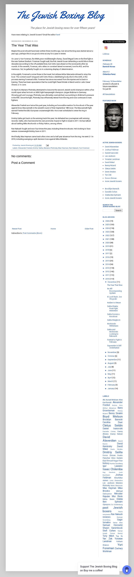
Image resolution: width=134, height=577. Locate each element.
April (110, 378)
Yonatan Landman (112, 159)
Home (53, 229)
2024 (107, 228)
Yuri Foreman (84, 148)
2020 (107, 243)
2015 (107, 261)
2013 (107, 268)
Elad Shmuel (108, 461)
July (109, 367)
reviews (106, 517)
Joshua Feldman (112, 150)
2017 (107, 253)
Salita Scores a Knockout (113, 315)
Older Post (89, 229)
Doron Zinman (111, 178)
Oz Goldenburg (117, 504)
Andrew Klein (117, 405)
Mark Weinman (117, 486)
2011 (107, 275)
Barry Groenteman (113, 409)
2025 (107, 224)
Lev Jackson (110, 156)
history (106, 463)
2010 (107, 279)
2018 (107, 250)
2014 (107, 264)
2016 (107, 257)
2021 (107, 239)
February (111, 385)
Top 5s (119, 536)
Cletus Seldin (110, 169)
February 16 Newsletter (112, 81)
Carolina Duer (113, 422)
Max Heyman (63, 148)
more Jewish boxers (113, 181)
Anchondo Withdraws (112, 325)
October (111, 356)
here (58, 35)
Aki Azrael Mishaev (110, 400)
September (112, 360)
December (112, 282)
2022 (107, 235)
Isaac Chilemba (113, 469)
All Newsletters (109, 94)
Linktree (106, 54)
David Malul (109, 162)
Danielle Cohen (111, 192)
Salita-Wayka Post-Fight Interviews (112, 308)
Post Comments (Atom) (32, 233)
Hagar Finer (118, 461)
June (110, 370)
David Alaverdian (112, 147)
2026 (107, 221)
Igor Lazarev (113, 466)
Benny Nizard (110, 165)
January (111, 388)
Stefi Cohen (109, 530)
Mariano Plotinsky (50, 148)
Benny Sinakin (116, 413)
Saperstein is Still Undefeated (114, 347)
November (112, 352)
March (110, 381)
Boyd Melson (113, 416)
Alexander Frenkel (25, 148)
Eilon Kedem (117, 458)
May (110, 374)
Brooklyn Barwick (112, 189)
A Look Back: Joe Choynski (114, 298)
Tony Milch (108, 536)
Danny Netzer (116, 434)
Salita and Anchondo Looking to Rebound (112, 332)
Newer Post (17, 229)
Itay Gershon (109, 472)
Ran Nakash (73, 148)
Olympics (106, 504)
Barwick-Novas (109, 67)
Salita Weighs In (113, 320)
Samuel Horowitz (113, 525)
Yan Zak (108, 175)
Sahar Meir (118, 523)
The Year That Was (114, 285)
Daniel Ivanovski (111, 153)
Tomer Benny (116, 533)
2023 (107, 232)
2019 (107, 246)
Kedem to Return (114, 303)
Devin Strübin (110, 172)
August (111, 363)
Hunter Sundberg (116, 463)
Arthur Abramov (109, 408)
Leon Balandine (116, 480)
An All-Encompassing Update (114, 291)
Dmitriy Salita (38, 148)
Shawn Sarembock (113, 528)
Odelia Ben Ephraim (113, 195)
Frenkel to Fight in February (114, 341)
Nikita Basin (108, 499)
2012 (107, 271)
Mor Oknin (117, 496)
